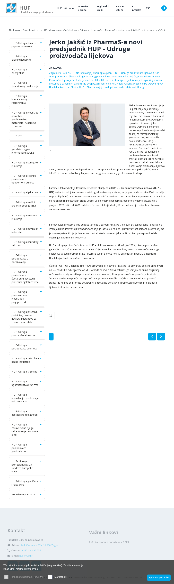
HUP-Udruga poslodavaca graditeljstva (27, 449)
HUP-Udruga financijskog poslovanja (27, 85)
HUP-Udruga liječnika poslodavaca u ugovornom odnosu (27, 180)
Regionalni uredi (105, 8)
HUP (62, 8)
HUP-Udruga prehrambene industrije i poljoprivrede (27, 298)
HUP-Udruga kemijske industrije (27, 165)
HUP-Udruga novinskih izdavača (27, 231)
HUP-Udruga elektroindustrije (27, 58)
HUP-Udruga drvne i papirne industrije (27, 45)
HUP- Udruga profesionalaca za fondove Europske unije (27, 467)
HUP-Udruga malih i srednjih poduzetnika (27, 204)
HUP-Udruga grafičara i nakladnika (27, 483)
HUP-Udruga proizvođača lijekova (62, 31)
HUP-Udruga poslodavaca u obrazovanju (27, 259)
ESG (148, 8)
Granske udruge (86, 8)
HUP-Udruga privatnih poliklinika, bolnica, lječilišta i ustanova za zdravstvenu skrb (27, 318)
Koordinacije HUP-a (27, 495)
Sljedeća (161, 337)
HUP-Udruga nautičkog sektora (27, 244)
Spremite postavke (159, 577)
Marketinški (60, 577)
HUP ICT (27, 137)
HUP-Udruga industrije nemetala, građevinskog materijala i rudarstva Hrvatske (27, 120)
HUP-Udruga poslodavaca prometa (27, 347)
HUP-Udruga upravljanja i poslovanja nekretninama (25, 399)
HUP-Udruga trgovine (27, 372)
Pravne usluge (121, 8)
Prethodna (152, 337)
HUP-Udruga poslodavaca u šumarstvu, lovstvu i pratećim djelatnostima (27, 278)
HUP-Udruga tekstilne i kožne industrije (27, 361)
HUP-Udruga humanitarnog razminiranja (27, 100)
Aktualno (73, 8)
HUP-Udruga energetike (27, 72)
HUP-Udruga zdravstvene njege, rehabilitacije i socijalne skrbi (27, 430)
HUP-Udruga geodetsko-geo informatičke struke (27, 150)
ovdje (35, 569)
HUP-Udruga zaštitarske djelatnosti (27, 414)
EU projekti (138, 8)
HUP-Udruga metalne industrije (27, 218)
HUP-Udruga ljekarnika (27, 193)
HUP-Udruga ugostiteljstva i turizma (27, 384)
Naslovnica (15, 31)
